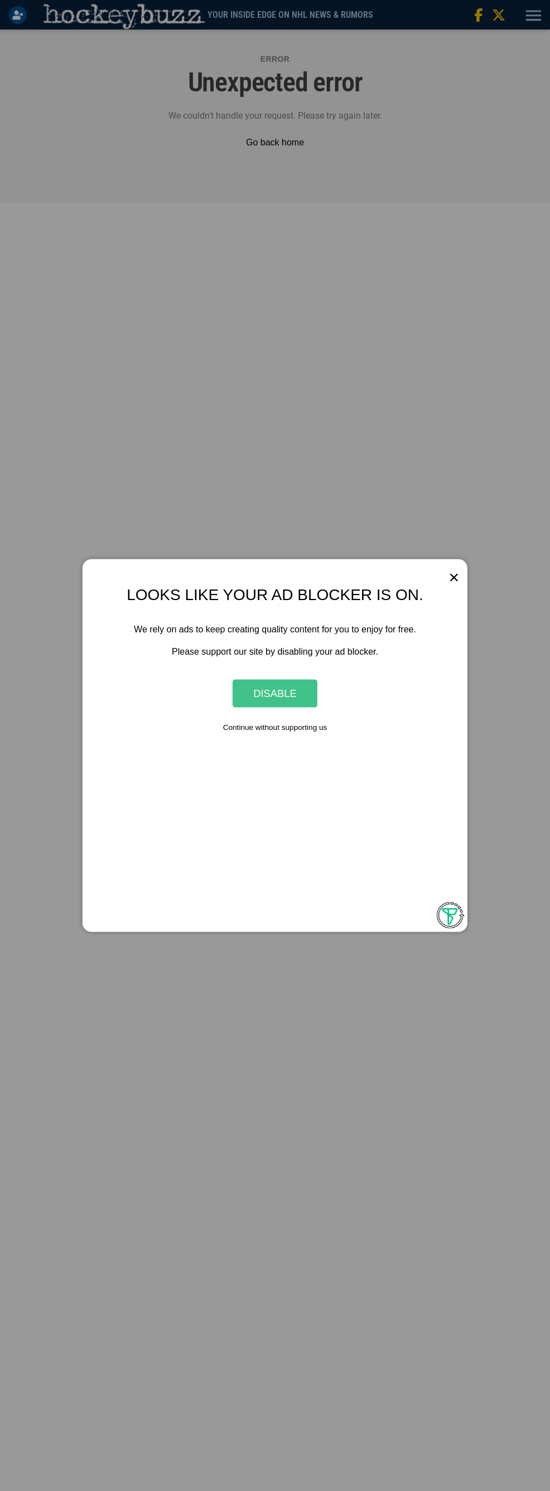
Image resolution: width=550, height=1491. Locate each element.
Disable (275, 693)
